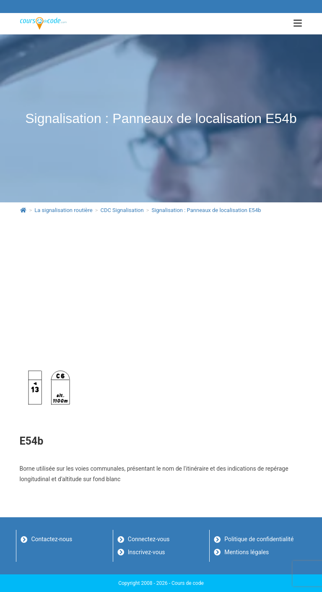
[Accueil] (23, 210)
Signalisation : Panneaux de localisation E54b (206, 210)
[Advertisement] (161, 283)
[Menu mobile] (297, 23)
